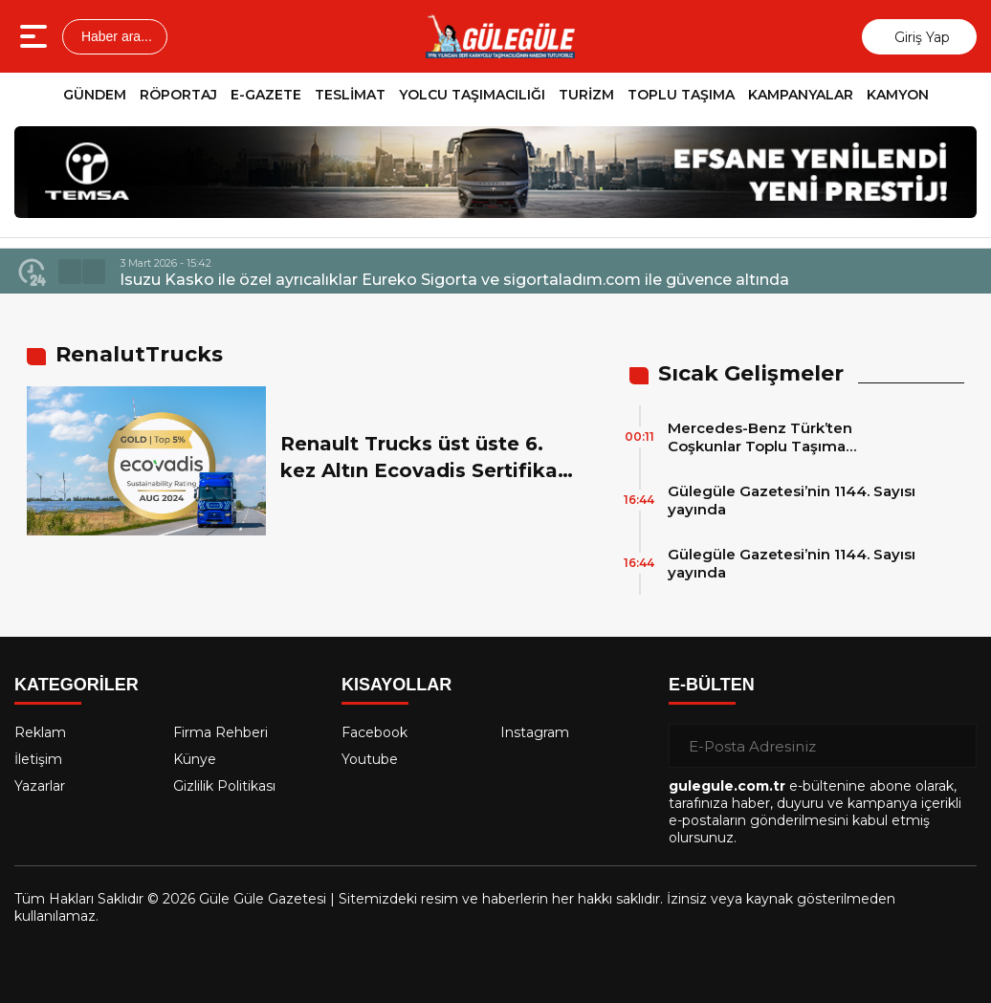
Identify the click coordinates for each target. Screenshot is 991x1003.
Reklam (40, 732)
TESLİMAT (350, 94)
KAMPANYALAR (800, 94)
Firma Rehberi (220, 732)
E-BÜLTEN (712, 684)
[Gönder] (955, 746)
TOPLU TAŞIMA (681, 94)
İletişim (38, 759)
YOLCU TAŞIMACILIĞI (472, 94)
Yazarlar (39, 786)
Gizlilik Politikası (224, 786)
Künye (194, 759)
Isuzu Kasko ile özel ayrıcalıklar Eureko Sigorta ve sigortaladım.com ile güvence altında (454, 280)
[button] (69, 271)
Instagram (534, 732)
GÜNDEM (94, 94)
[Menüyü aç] (35, 36)
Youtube (369, 759)
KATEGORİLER (76, 684)
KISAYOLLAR (396, 684)
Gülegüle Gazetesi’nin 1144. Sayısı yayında (791, 500)
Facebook (374, 732)
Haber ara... (114, 36)
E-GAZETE (266, 94)
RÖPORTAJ (178, 94)
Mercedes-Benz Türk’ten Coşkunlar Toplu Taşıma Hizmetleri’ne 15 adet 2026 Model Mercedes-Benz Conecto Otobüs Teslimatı (791, 437)
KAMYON (898, 94)
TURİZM (586, 94)
